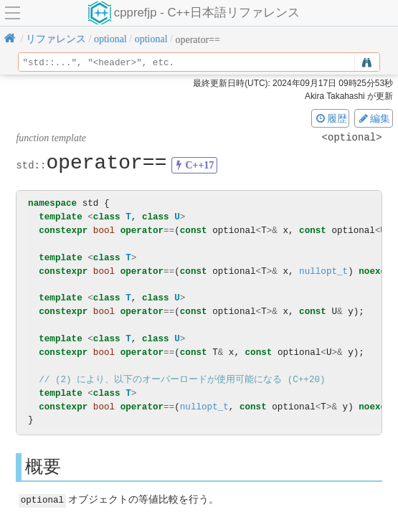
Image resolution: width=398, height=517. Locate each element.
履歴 (330, 118)
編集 (373, 118)
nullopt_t (323, 271)
